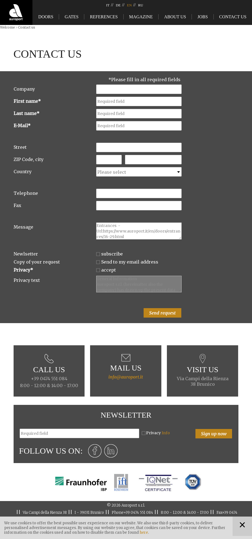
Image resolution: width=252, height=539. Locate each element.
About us (175, 16)
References (104, 16)
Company (24, 89)
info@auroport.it (125, 377)
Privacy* (23, 270)
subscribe (112, 254)
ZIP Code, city (29, 159)
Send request (162, 313)
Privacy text (27, 280)
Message (23, 227)
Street (20, 147)
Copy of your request (37, 262)
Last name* (26, 113)
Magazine (141, 16)
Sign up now (213, 433)
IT (108, 5)
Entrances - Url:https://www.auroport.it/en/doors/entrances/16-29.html (139, 231)
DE (118, 5)
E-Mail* (22, 125)
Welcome (7, 27)
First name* (27, 101)
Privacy (158, 432)
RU (140, 5)
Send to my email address (129, 262)
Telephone (26, 193)
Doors (45, 16)
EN (129, 5)
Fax (17, 205)
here (144, 532)
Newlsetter (26, 254)
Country (23, 171)
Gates (71, 16)
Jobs (202, 16)
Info (166, 432)
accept (108, 270)
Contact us (232, 16)
